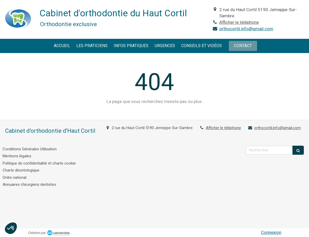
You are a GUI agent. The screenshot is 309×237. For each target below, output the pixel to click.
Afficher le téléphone (239, 22)
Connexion (271, 232)
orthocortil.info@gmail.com (246, 28)
